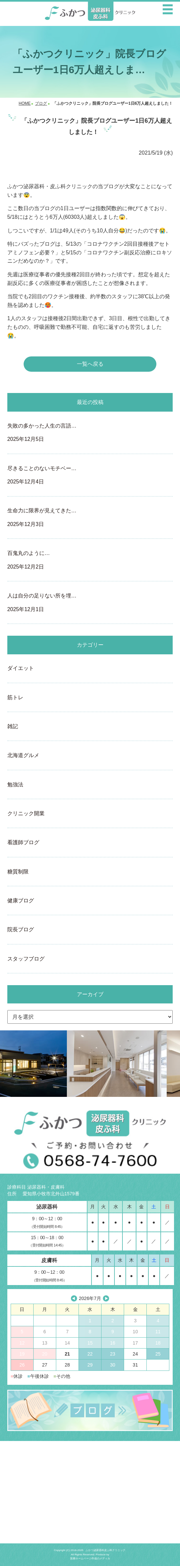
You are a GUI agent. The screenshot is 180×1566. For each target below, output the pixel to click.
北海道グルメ (23, 755)
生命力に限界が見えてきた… (90, 518)
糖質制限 (18, 871)
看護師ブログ (23, 842)
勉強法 (15, 784)
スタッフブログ (26, 959)
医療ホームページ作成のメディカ (90, 1558)
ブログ (41, 103)
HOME (25, 103)
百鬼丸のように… (90, 560)
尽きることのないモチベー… (90, 475)
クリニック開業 (26, 813)
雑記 (12, 726)
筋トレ (15, 697)
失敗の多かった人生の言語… (90, 433)
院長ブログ (20, 929)
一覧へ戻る (90, 364)
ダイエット (20, 668)
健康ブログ (20, 900)
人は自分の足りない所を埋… (90, 603)
